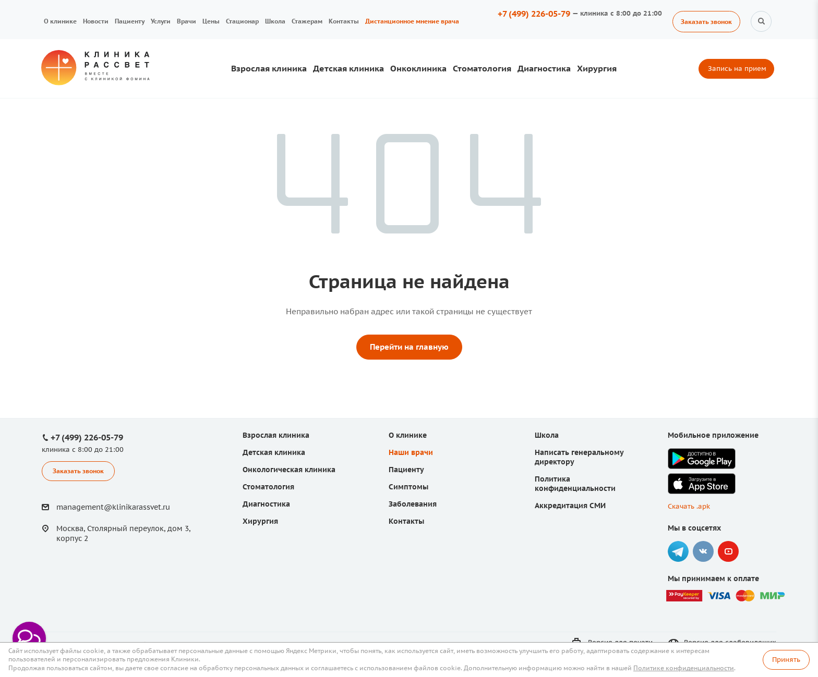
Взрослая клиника (269, 68)
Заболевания (413, 504)
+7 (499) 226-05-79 (534, 13)
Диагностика (544, 68)
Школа (275, 21)
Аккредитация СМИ (570, 505)
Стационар (242, 21)
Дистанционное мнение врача (412, 21)
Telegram (678, 551)
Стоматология (482, 68)
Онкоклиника (418, 68)
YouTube (728, 551)
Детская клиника (348, 68)
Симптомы (408, 486)
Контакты (344, 21)
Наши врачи (411, 452)
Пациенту (130, 21)
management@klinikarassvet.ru (113, 507)
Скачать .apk (689, 506)
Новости (96, 21)
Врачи (186, 21)
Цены (211, 21)
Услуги (161, 21)
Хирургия (597, 68)
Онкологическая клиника (289, 469)
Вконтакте (703, 551)
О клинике (60, 21)
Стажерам (307, 21)
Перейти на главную (409, 347)
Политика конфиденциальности (575, 483)
